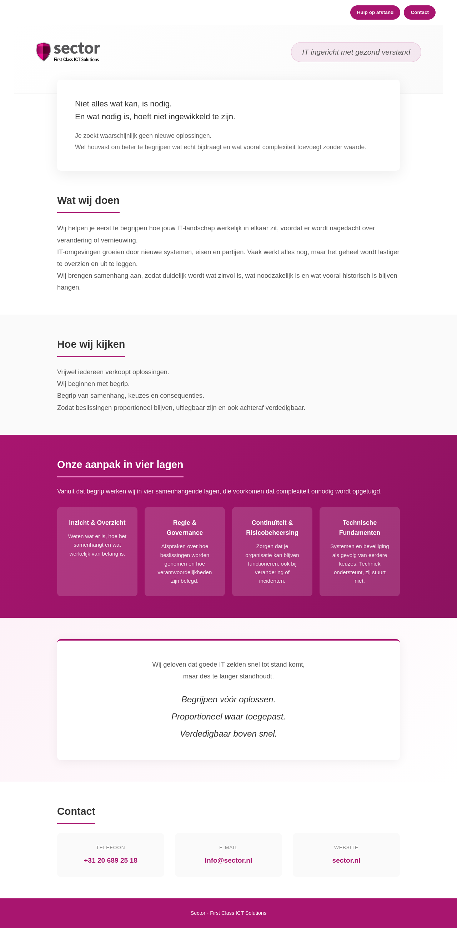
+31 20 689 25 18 (110, 860)
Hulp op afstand (375, 12)
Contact (420, 12)
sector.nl (346, 860)
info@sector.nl (228, 860)
